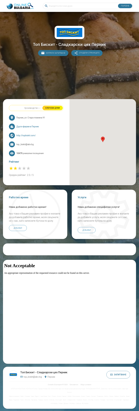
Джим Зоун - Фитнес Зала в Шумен (111, 388)
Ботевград (85, 403)
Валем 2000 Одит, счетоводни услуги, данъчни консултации (68, 388)
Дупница (66, 403)
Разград (40, 400)
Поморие (103, 400)
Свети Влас (109, 400)
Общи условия (85, 385)
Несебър (90, 400)
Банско (85, 400)
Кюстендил (58, 400)
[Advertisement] (69, 78)
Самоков (78, 403)
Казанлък (122, 396)
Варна (32, 396)
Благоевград (76, 396)
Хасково (93, 396)
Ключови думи (52, 108)
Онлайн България (55, 385)
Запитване (118, 375)
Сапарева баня (71, 400)
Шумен (83, 396)
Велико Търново (62, 396)
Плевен (54, 396)
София (22, 396)
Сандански (79, 400)
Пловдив (27, 396)
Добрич (70, 396)
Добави (18, 228)
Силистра (51, 400)
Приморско (126, 400)
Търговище (34, 400)
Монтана (27, 400)
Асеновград (54, 403)
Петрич (60, 403)
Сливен (88, 396)
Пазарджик (100, 396)
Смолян (46, 400)
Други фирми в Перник (27, 127)
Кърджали (16, 400)
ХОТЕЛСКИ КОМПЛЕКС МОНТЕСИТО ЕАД (24, 388)
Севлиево (72, 403)
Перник (111, 396)
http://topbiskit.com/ (26, 135)
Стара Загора (43, 396)
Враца (11, 400)
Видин (127, 396)
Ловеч (22, 400)
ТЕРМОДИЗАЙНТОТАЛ (93, 388)
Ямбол (106, 396)
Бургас (37, 396)
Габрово (116, 396)
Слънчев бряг (118, 400)
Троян (64, 400)
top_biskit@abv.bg (31, 377)
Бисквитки (74, 385)
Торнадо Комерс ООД (44, 388)
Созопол (96, 400)
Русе (49, 396)
